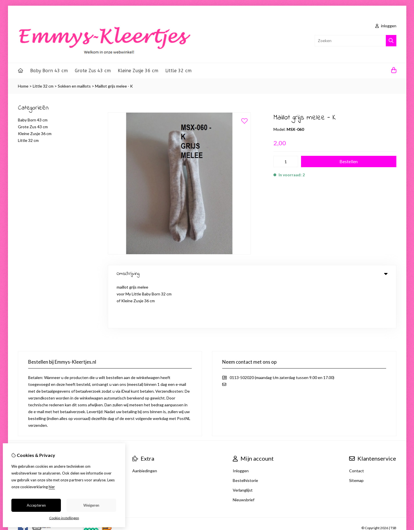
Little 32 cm (178, 70)
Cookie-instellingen (64, 518)
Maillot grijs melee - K (114, 86)
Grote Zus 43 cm (93, 70)
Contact (356, 425)
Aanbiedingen (144, 425)
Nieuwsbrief (243, 454)
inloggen (385, 25)
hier (52, 487)
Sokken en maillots (74, 86)
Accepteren (36, 505)
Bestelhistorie (245, 434)
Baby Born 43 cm (49, 70)
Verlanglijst (243, 444)
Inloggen (241, 425)
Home (23, 86)
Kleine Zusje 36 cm (138, 70)
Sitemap (356, 434)
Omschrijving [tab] (252, 273)
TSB (393, 482)
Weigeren (91, 505)
